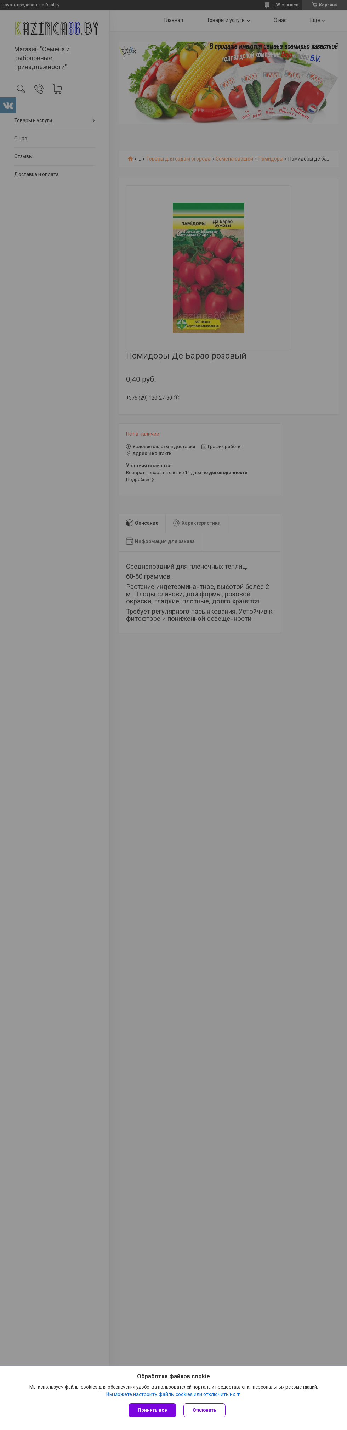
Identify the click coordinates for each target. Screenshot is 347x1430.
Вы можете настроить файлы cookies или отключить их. (171, 1394)
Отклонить (204, 1410)
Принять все (152, 1410)
